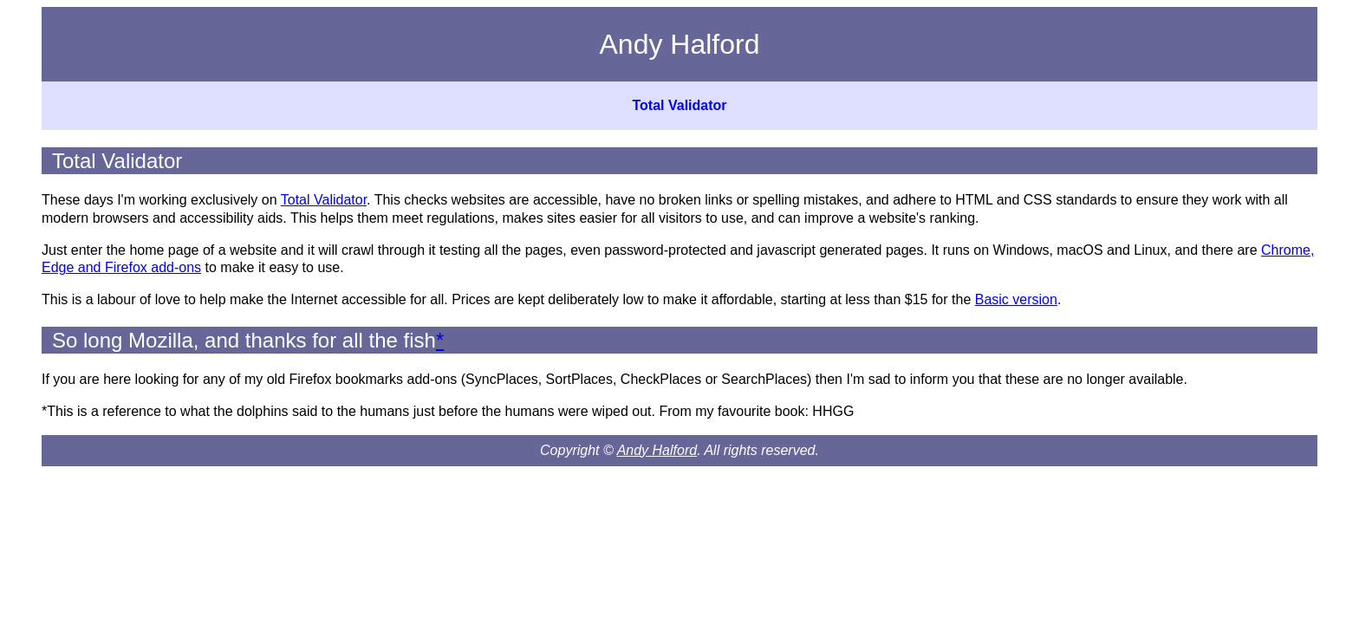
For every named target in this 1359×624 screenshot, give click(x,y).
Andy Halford (657, 450)
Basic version (1016, 299)
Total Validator (679, 105)
